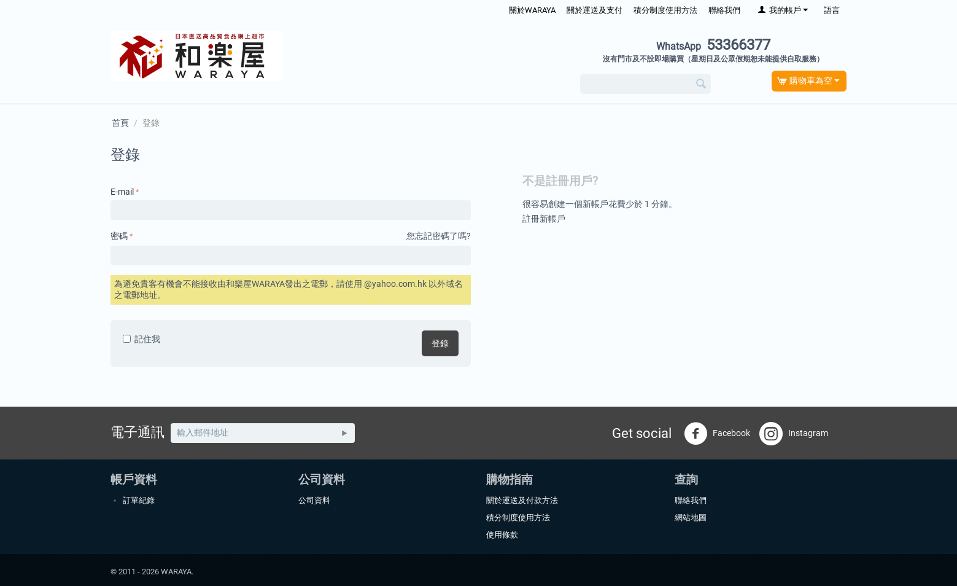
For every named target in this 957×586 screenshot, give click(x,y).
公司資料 (314, 500)
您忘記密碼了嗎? (438, 236)
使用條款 (502, 534)
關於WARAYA (532, 10)
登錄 (440, 343)
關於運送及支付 (594, 10)
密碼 (119, 236)
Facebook (717, 433)
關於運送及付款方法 (522, 500)
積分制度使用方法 (665, 10)
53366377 (713, 44)
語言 (832, 10)
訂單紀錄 (139, 500)
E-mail (122, 192)
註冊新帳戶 (543, 219)
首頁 (120, 123)
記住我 (141, 339)
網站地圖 (691, 517)
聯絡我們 (724, 10)
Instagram (793, 433)
